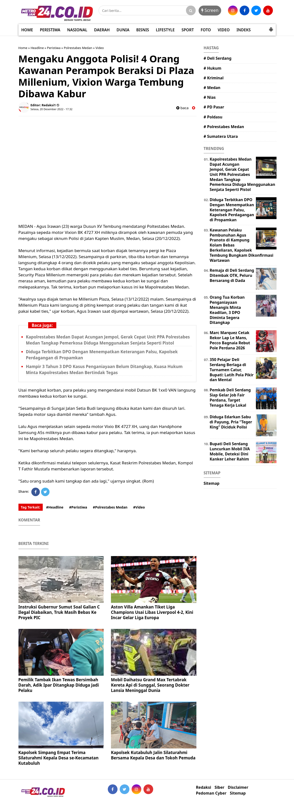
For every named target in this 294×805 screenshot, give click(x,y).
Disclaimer (238, 787)
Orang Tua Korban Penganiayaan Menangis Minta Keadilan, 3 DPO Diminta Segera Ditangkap (227, 310)
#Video (139, 507)
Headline (37, 48)
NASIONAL (77, 30)
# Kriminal (214, 78)
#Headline (54, 507)
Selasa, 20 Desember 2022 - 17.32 (52, 109)
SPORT (188, 30)
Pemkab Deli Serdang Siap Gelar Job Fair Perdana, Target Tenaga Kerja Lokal (230, 397)
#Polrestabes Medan (110, 507)
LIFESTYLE (165, 30)
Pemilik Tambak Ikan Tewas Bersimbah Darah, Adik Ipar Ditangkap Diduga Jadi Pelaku (58, 685)
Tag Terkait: (31, 507)
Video (99, 48)
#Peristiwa (78, 507)
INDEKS (243, 30)
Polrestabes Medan (78, 48)
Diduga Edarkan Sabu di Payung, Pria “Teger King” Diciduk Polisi (231, 422)
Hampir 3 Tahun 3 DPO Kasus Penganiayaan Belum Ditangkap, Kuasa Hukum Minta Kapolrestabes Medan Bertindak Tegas (104, 369)
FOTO (206, 30)
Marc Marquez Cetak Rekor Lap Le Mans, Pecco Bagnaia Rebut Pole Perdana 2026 (230, 340)
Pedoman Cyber (211, 793)
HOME (27, 30)
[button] (271, 27)
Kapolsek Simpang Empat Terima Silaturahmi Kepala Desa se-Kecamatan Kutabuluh (58, 758)
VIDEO (224, 30)
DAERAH (102, 30)
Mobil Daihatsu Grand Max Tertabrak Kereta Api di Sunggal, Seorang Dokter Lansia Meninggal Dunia (150, 685)
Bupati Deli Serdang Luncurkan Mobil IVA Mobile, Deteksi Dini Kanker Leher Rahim (230, 451)
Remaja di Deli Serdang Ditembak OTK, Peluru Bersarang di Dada (232, 275)
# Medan (212, 87)
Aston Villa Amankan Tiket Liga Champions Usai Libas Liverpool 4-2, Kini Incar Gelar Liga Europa (152, 612)
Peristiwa (54, 48)
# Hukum (212, 68)
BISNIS (142, 30)
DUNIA (123, 30)
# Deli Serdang (218, 58)
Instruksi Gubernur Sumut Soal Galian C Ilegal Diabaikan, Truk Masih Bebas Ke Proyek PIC (59, 612)
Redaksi (203, 787)
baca (182, 108)
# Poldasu (213, 117)
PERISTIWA (50, 30)
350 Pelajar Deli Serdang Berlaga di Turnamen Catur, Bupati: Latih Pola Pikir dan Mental (232, 369)
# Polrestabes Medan (224, 126)
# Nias (210, 97)
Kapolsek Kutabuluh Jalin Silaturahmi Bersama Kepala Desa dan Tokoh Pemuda (153, 755)
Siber (219, 787)
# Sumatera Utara (221, 136)
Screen (209, 10)
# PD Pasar (214, 107)
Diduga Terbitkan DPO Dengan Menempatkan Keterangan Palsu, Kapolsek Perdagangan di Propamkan (232, 209)
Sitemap (211, 483)
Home (22, 48)
